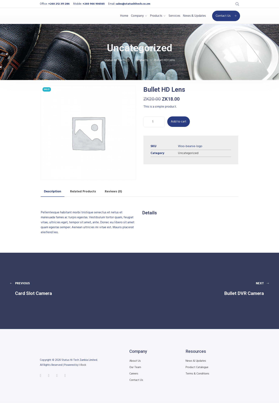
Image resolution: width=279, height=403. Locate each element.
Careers (133, 373)
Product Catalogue (197, 367)
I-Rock (82, 365)
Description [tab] (52, 191)
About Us (135, 361)
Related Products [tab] (83, 191)
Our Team (135, 367)
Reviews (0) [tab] (113, 191)
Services (174, 15)
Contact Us (226, 15)
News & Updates (194, 15)
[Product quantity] (154, 121)
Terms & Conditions (197, 373)
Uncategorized (188, 153)
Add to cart (178, 121)
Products (156, 15)
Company (137, 15)
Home (124, 15)
